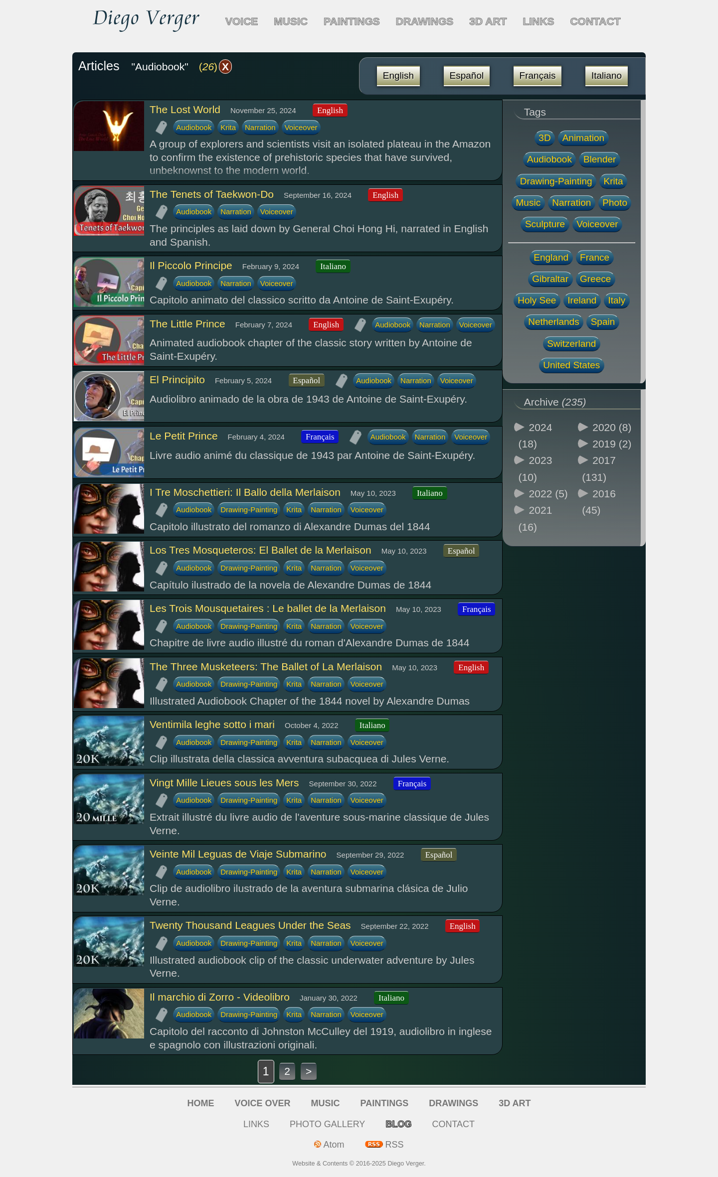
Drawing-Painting (248, 509)
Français (538, 75)
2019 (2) (611, 443)
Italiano (606, 75)
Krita (228, 127)
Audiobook (193, 127)
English (398, 75)
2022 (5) (548, 493)
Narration (260, 127)
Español (467, 75)
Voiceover (301, 127)
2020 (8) (611, 427)
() (215, 66)
